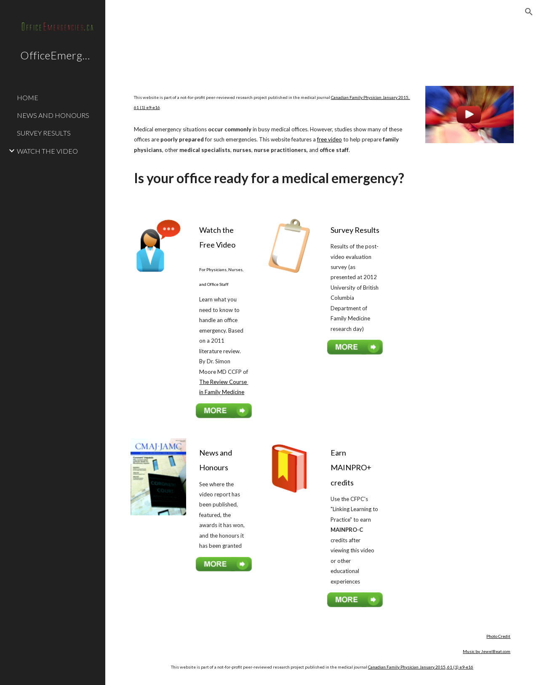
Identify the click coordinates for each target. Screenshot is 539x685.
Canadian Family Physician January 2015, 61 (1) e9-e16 (420, 666)
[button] (529, 12)
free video (329, 139)
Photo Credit (498, 636)
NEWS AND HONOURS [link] (53, 115)
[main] (273, 102)
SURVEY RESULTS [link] (44, 133)
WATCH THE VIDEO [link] (47, 151)
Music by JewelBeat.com (486, 651)
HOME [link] (27, 97)
